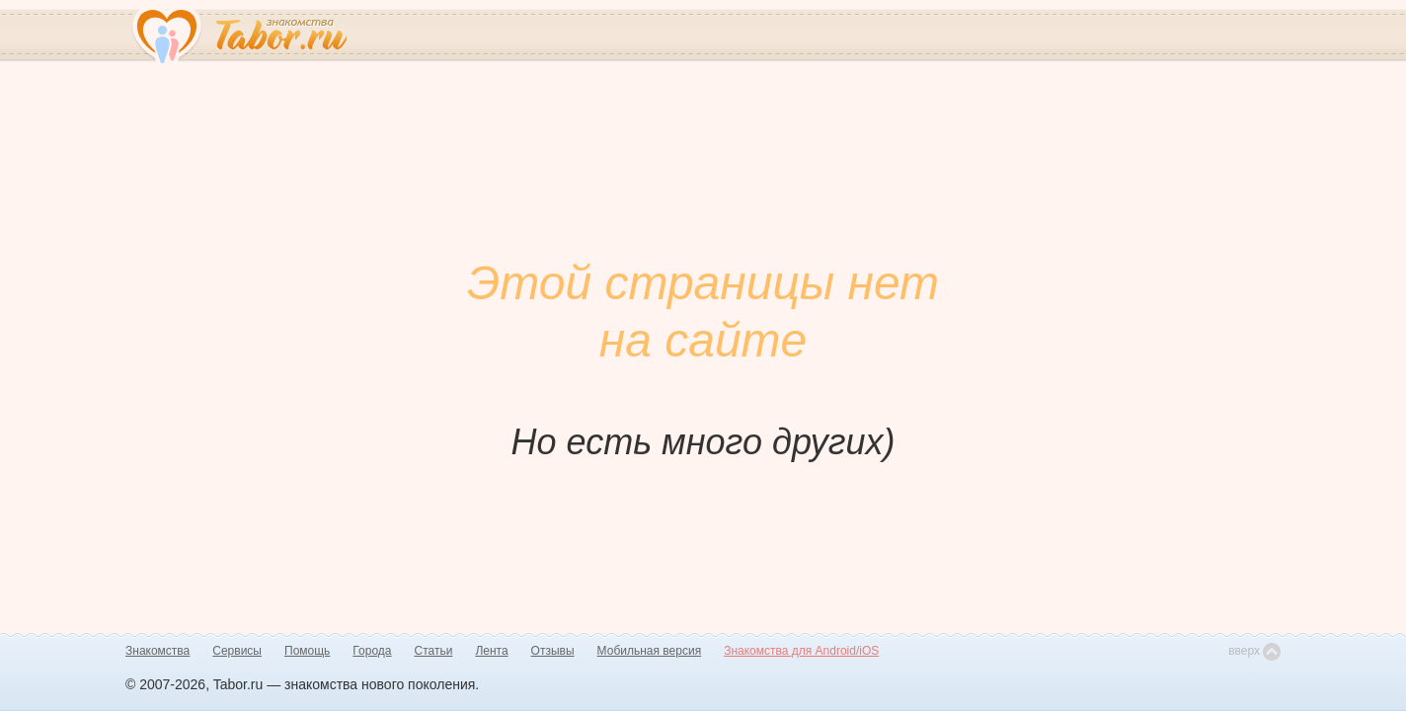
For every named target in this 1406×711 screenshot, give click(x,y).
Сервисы (237, 651)
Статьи (434, 651)
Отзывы (553, 651)
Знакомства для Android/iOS (801, 651)
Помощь (307, 651)
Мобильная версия (649, 651)
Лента (491, 651)
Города (371, 651)
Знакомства (157, 651)
